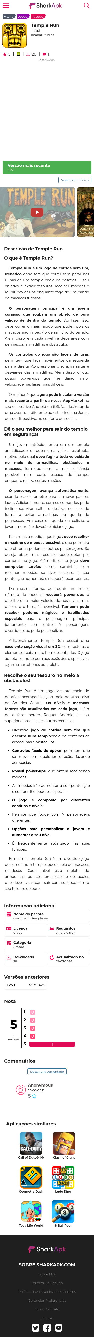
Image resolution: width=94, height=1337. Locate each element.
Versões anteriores (75, 180)
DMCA (46, 1318)
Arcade (37, 16)
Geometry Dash (31, 1191)
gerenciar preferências (47, 1300)
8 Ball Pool (63, 1225)
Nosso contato (47, 1309)
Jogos (22, 16)
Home (8, 16)
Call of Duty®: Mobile (31, 1157)
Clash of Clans (64, 1157)
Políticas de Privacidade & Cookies (47, 1291)
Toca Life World (31, 1225)
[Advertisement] (47, 109)
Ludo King (63, 1191)
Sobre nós (47, 1274)
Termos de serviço (47, 1283)
